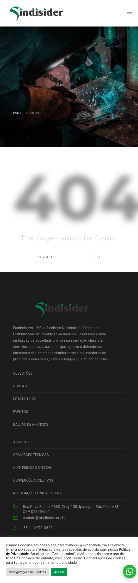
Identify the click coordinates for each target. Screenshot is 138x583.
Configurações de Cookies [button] (27, 572)
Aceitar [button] (59, 572)
